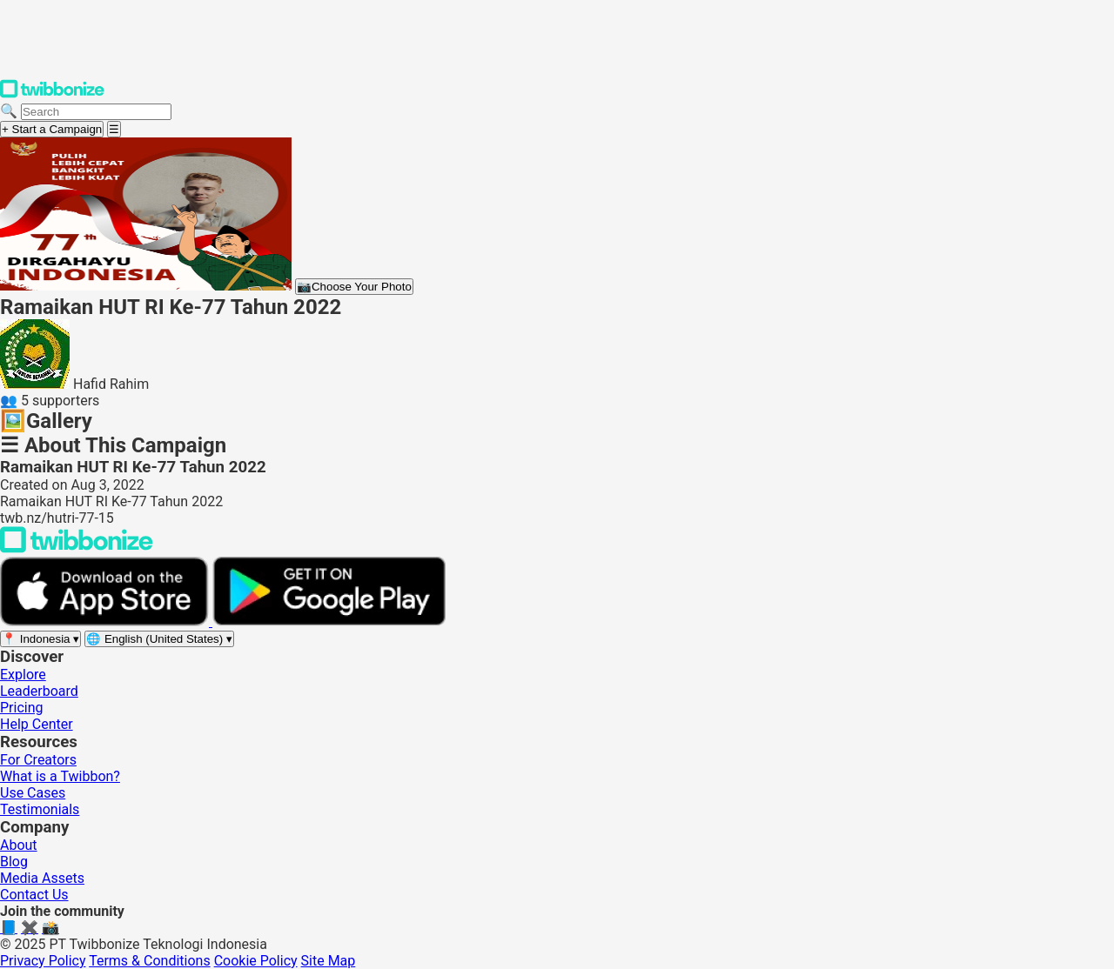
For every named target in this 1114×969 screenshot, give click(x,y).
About (18, 845)
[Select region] (40, 639)
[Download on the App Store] (106, 621)
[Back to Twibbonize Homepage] (76, 548)
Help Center (36, 724)
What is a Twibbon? (60, 776)
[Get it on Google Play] (329, 621)
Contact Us (34, 894)
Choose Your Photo (354, 286)
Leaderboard (39, 691)
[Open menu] (114, 129)
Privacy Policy (43, 960)
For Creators (38, 760)
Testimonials (39, 809)
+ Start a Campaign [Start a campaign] (52, 129)
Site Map (328, 960)
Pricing (22, 707)
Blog (14, 861)
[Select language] (159, 639)
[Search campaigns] (96, 112)
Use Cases (32, 793)
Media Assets (42, 878)
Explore (23, 674)
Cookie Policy (256, 960)
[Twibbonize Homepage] (52, 94)
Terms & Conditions (150, 960)
